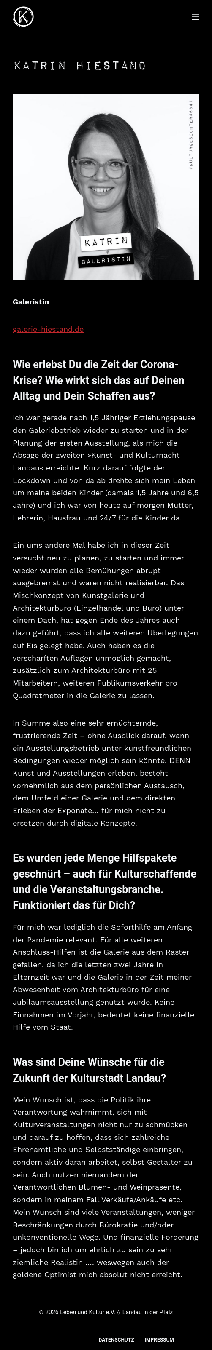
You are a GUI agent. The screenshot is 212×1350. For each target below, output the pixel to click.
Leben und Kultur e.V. (87, 1312)
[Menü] (195, 17)
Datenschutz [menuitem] (116, 1340)
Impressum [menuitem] (159, 1340)
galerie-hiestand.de (48, 329)
